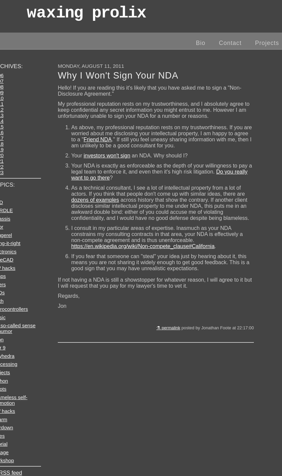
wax (86, 15)
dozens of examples (95, 200)
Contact (230, 43)
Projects (267, 43)
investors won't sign (107, 155)
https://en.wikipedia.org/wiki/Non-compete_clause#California (143, 246)
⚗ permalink (168, 327)
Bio (200, 43)
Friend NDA (98, 139)
